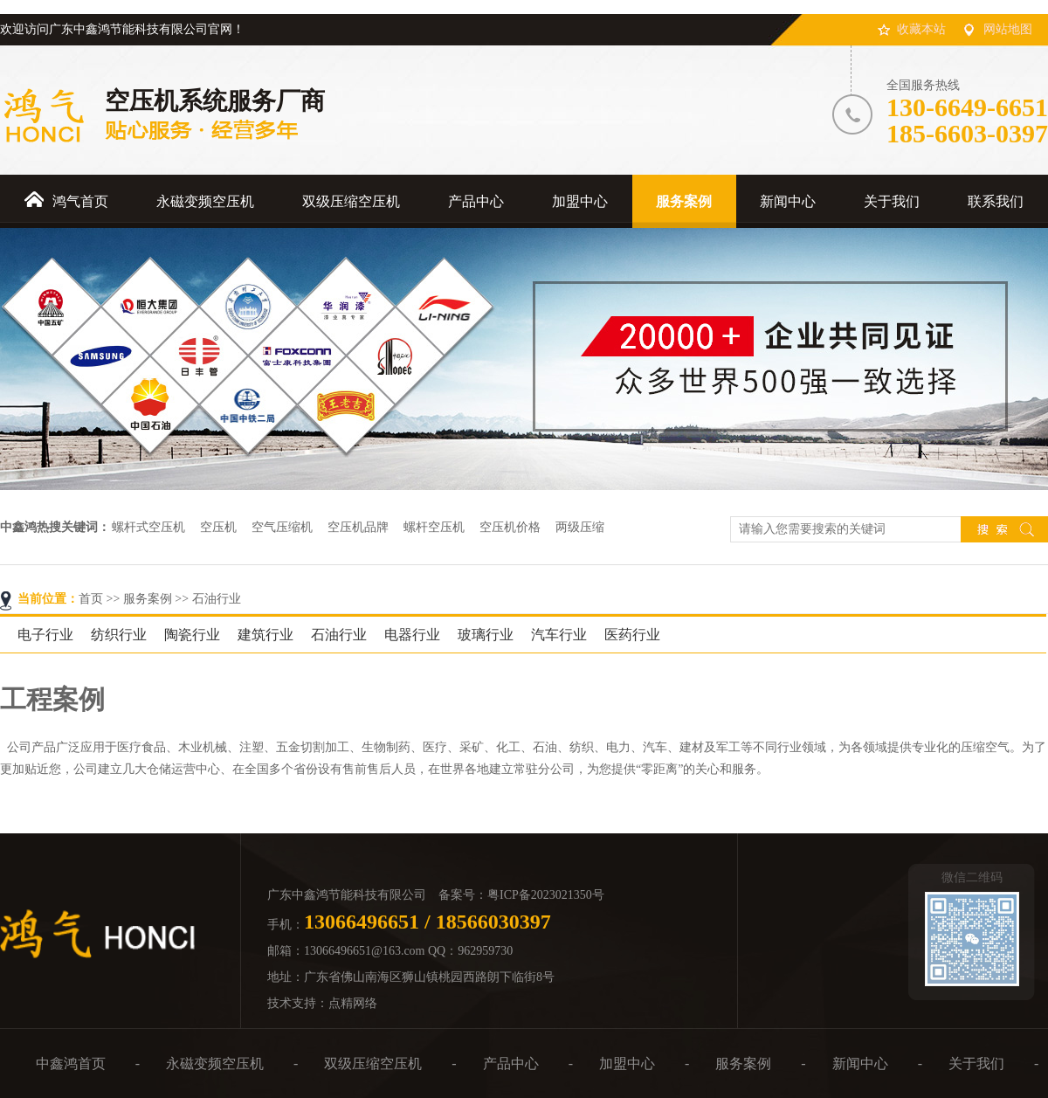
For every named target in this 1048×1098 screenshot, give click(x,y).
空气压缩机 (282, 527)
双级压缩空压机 (373, 1063)
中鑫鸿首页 (71, 1063)
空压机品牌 (358, 527)
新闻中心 (860, 1063)
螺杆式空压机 (148, 527)
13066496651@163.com (364, 950)
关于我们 (976, 1063)
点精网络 (352, 1003)
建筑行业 (265, 634)
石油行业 (216, 598)
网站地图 (1007, 29)
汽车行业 (559, 634)
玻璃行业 (486, 634)
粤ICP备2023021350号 (545, 894)
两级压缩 (579, 527)
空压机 (218, 527)
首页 (91, 598)
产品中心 (511, 1063)
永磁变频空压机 (215, 1063)
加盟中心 (627, 1063)
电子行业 (45, 634)
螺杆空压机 (434, 527)
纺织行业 (119, 634)
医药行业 (632, 634)
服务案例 (147, 598)
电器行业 (412, 634)
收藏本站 (921, 29)
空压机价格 (510, 527)
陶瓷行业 (192, 634)
